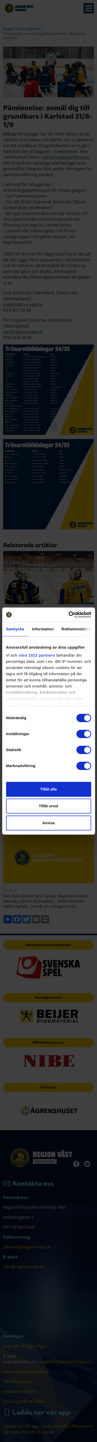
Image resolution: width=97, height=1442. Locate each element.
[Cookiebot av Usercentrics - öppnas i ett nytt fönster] (69, 614)
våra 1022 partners (37, 655)
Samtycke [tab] (15, 629)
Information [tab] (43, 629)
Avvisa (48, 823)
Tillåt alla (48, 789)
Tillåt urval (48, 806)
